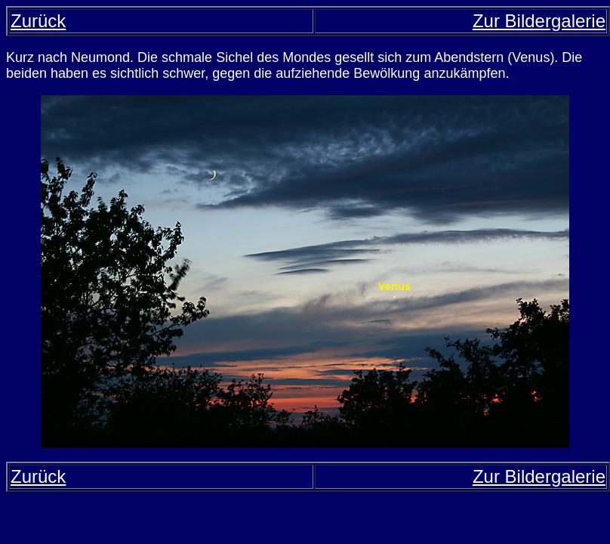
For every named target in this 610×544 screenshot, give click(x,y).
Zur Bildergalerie (539, 21)
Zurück (38, 21)
